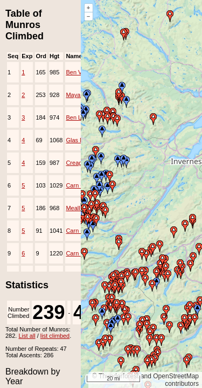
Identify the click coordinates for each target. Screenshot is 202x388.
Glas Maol (79, 140)
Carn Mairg (80, 230)
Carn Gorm (80, 185)
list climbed (54, 335)
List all (26, 335)
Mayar (74, 95)
